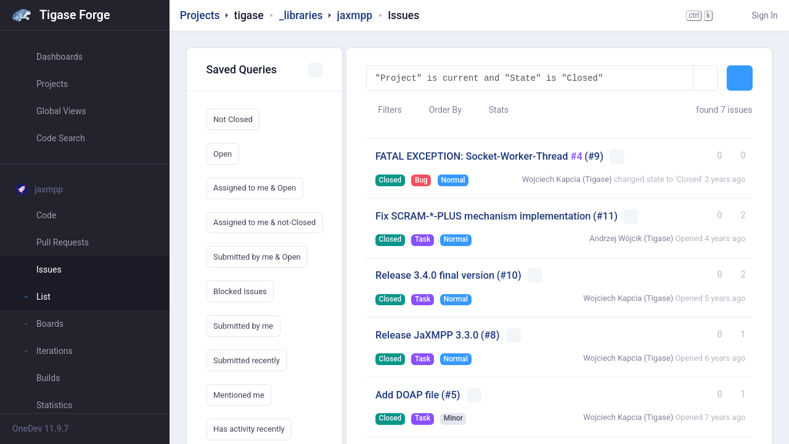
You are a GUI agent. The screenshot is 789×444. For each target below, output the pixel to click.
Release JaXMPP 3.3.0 (426, 335)
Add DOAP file (407, 395)
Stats (492, 110)
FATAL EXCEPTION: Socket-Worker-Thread (473, 156)
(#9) (593, 156)
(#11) (605, 216)
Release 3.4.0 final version (434, 275)
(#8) (490, 335)
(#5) (450, 395)
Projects (200, 15)
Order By (439, 110)
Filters (384, 110)
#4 (577, 156)
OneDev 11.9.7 (40, 429)
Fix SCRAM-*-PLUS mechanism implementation (483, 216)
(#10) (509, 275)
